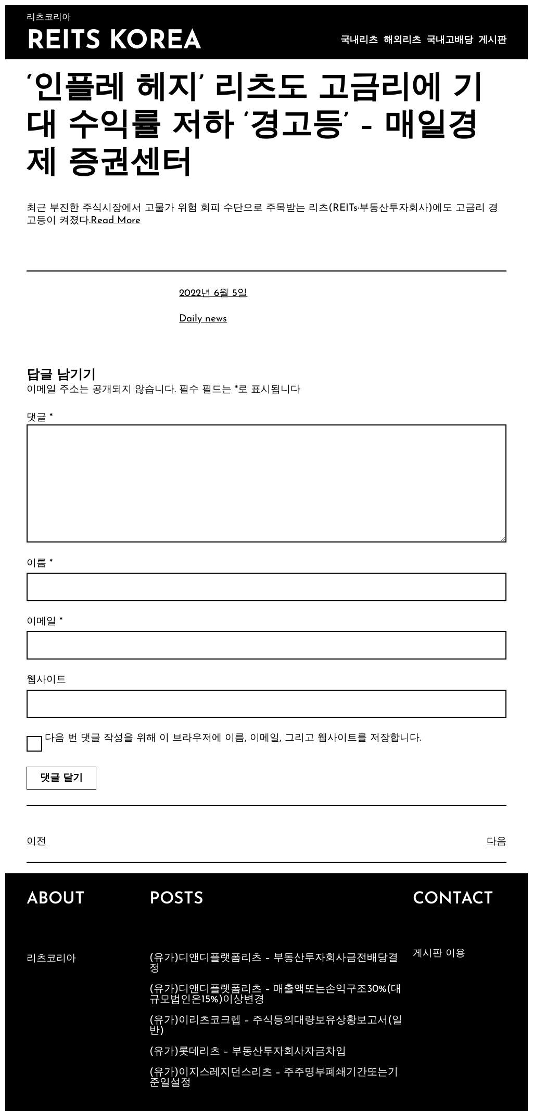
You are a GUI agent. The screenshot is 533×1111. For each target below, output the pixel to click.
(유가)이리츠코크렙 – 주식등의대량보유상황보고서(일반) (275, 1025)
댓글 (40, 418)
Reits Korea (114, 42)
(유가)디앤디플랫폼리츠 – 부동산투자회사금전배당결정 (273, 963)
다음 (496, 842)
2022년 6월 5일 (213, 294)
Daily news (203, 319)
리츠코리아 (51, 959)
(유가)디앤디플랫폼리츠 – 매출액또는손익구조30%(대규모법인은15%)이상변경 (275, 994)
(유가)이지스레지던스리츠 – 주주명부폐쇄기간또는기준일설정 (273, 1077)
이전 (36, 842)
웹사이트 (46, 680)
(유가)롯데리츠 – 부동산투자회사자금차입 (247, 1052)
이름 (40, 564)
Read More (116, 221)
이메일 (44, 622)
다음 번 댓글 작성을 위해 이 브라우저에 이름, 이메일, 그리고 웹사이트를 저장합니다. (233, 738)
